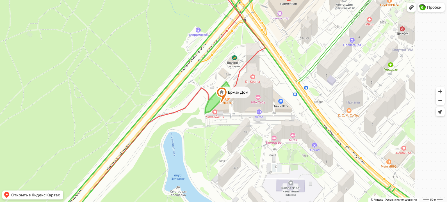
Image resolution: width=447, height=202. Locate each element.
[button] (411, 7)
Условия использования (401, 199)
